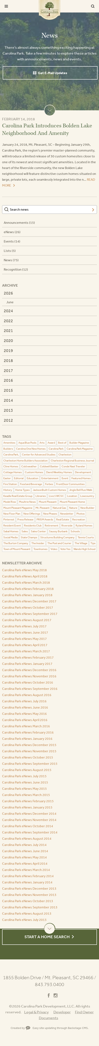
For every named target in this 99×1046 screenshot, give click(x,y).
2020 (8, 340)
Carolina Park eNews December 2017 (29, 601)
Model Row (9, 502)
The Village (81, 543)
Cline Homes (10, 466)
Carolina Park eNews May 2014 (24, 857)
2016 (8, 380)
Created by (20, 1028)
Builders (8, 448)
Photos (80, 513)
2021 (8, 330)
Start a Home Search (47, 936)
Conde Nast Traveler (73, 466)
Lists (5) (10, 251)
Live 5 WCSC (56, 496)
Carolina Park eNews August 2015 (26, 770)
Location (72, 496)
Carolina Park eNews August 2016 (26, 695)
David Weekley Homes (59, 472)
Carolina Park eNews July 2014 (24, 845)
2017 (8, 370)
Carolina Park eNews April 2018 (24, 576)
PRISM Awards (45, 519)
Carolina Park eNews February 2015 (28, 801)
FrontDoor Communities (70, 484)
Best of (62, 442)
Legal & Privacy (36, 1012)
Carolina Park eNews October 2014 (27, 826)
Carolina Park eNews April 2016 (24, 720)
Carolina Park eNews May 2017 (24, 639)
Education (32, 478)
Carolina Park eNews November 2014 (29, 820)
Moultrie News (27, 502)
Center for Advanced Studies (38, 454)
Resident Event (12, 525)
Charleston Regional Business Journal (72, 460)
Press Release (25, 519)
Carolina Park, (11, 454)
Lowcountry (87, 496)
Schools (75, 531)
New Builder (87, 508)
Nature (73, 508)
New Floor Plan (11, 513)
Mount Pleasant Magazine (17, 508)
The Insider (37, 543)
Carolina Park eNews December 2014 (29, 813)
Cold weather (29, 466)
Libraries (41, 496)
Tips (92, 543)
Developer (62, 1012)
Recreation (78, 519)
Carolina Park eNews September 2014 (29, 832)
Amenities (9, 442)
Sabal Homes (10, 531)
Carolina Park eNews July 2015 (24, 776)
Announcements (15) (19, 222)
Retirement (51, 525)
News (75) (11, 260)
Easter (7, 478)
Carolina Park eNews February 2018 (28, 589)
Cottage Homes (12, 472)
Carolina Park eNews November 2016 (29, 676)
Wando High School (84, 549)
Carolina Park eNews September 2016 (29, 689)
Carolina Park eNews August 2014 (26, 838)
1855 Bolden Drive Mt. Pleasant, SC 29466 (49, 977)
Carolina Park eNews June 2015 (25, 782)
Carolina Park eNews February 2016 (28, 732)
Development (83, 472)
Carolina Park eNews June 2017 (25, 632)
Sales (25, 531)
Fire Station (10, 484)
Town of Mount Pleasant (16, 549)
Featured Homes (81, 478)
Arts (41, 442)
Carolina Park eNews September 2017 (29, 614)
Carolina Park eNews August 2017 (26, 620)
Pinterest (8, 519)
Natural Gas (59, 508)
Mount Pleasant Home (72, 502)
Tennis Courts (86, 537)
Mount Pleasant (48, 502)
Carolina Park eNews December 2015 (29, 745)
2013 (8, 410)
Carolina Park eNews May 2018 (24, 570)
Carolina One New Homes (31, 448)
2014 (8, 400)
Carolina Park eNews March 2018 (26, 582)
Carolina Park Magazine (80, 448)
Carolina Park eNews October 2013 (27, 901)
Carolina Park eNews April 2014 (24, 863)
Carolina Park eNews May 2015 (24, 788)
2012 (8, 420)
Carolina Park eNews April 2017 (24, 645)
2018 (8, 360)
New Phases (50, 513)
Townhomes (40, 549)
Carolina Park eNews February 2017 (28, 657)
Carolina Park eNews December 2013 (29, 888)
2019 (8, 350)
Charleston (64, 454)
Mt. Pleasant (43, 508)
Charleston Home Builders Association (25, 460)
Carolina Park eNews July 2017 (24, 626)
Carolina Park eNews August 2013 (26, 913)
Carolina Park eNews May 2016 (24, 713)
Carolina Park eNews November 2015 (29, 751)
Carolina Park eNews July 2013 (24, 920)
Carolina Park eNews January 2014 (27, 882)
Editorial (19, 478)
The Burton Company (15, 543)
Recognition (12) (16, 269)
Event (65, 478)
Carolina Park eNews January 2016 (27, 738)
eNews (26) (12, 232)
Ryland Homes (84, 525)
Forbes (49, 484)
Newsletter (66, 513)
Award (51, 442)
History (7, 490)
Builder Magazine (79, 442)
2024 (8, 310)
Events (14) (12, 241)
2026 (8, 293)
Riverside (66, 525)
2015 (8, 390)
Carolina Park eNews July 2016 (24, 701)
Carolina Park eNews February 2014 (28, 876)
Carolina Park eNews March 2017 (26, 651)
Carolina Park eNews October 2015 (27, 757)
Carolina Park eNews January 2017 (27, 664)
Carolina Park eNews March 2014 (26, 870)
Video (54, 549)
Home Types (22, 490)
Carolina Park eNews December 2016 (29, 670)
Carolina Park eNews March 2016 (26, 726)
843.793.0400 (49, 984)
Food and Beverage (31, 484)
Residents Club (33, 525)
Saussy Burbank (58, 531)
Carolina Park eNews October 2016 (27, 682)
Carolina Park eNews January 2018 (27, 595)
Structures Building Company (57, 537)
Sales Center (38, 531)
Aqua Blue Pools (27, 442)
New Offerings (31, 513)
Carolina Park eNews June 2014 (25, 851)
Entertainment (49, 478)
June (10, 302)
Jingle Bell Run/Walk (80, 490)
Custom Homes (34, 472)
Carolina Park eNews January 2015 (27, 807)
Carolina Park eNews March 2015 (26, 795)
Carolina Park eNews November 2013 (29, 895)
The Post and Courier (59, 543)
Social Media (10, 537)
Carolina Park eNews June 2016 (25, 707)
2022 (8, 320)
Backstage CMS (78, 1028)
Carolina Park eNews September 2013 (29, 907)
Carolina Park (49, 10)
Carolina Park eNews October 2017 (27, 607)
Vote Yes (65, 549)
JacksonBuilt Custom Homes (49, 490)
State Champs (29, 537)
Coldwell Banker (49, 466)
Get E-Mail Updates (52, 73)
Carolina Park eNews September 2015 (29, 763)
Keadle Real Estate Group (17, 496)
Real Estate (62, 519)
